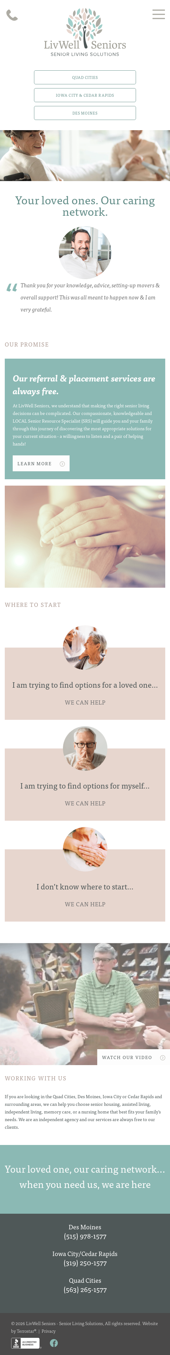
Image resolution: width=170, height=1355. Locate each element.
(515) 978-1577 (85, 1235)
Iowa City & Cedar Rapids (85, 95)
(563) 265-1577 (85, 1289)
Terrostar (25, 1330)
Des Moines (85, 113)
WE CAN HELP (85, 702)
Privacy (49, 1330)
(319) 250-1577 (85, 1262)
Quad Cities (85, 77)
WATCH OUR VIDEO (133, 1057)
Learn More (41, 463)
